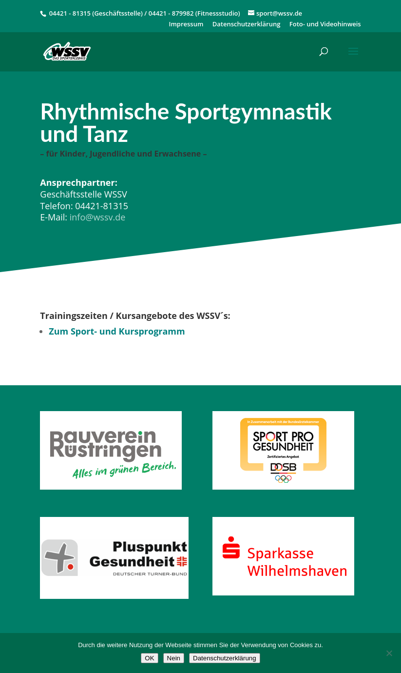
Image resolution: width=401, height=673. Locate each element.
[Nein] (389, 653)
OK (149, 658)
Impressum (186, 24)
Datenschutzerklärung (246, 24)
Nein (173, 658)
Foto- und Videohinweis (325, 24)
